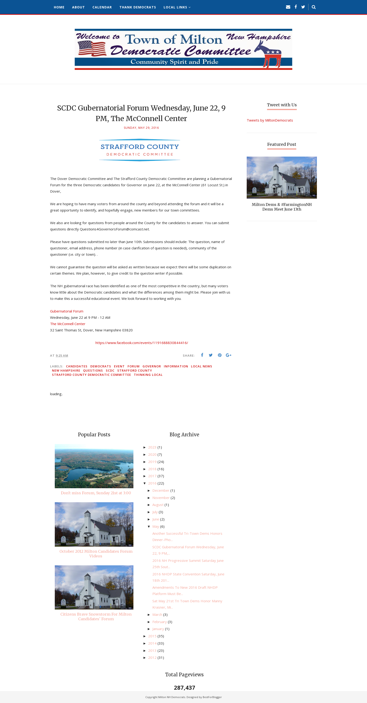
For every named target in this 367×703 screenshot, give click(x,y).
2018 (153, 468)
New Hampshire (66, 370)
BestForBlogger (212, 697)
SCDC (110, 370)
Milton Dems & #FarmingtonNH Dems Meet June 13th (282, 207)
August (158, 504)
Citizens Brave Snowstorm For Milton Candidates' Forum (96, 616)
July (155, 511)
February (160, 621)
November (161, 497)
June (156, 519)
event (119, 366)
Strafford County (134, 370)
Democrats (100, 366)
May (156, 526)
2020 (153, 454)
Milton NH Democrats (171, 697)
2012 (153, 657)
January (158, 628)
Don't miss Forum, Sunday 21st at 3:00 (96, 493)
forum (134, 366)
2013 (153, 650)
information (176, 366)
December (161, 490)
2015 (153, 636)
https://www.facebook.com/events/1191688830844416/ (141, 342)
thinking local (148, 375)
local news (201, 366)
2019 (153, 461)
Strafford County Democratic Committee (91, 375)
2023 (153, 447)
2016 (153, 483)
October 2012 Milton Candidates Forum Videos (95, 553)
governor (152, 366)
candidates (77, 366)
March (157, 614)
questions (93, 370)
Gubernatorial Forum (66, 311)
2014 (153, 643)
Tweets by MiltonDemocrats (270, 120)
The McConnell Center (67, 323)
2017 (153, 475)
